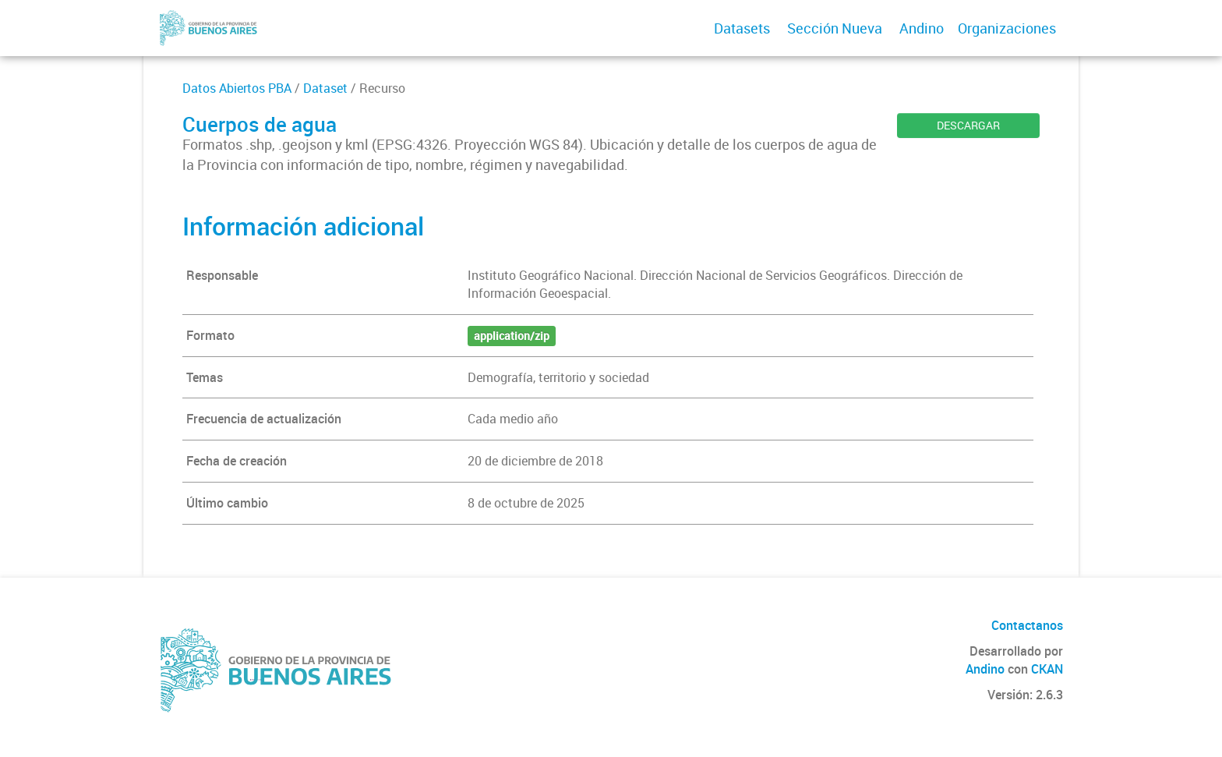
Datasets (742, 28)
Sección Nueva (834, 28)
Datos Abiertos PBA (236, 88)
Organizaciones (1007, 28)
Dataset (325, 88)
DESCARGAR (968, 125)
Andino (921, 28)
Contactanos (1027, 625)
